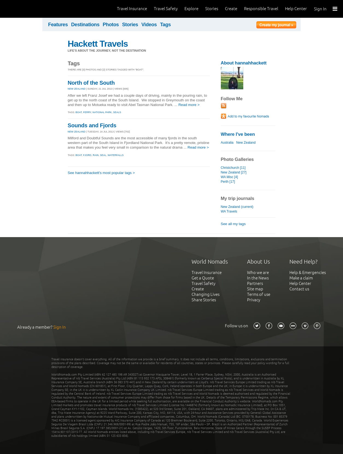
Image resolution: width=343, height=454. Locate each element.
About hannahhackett (244, 63)
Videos (149, 24)
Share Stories (204, 299)
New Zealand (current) (237, 207)
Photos (111, 24)
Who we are (258, 272)
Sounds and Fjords (92, 125)
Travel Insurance (132, 8)
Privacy (253, 299)
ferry (87, 112)
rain (96, 155)
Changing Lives (205, 294)
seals (117, 112)
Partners (255, 283)
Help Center (296, 8)
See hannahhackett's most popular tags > (101, 173)
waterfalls (116, 155)
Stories (211, 8)
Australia (227, 143)
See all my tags (233, 224)
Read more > (189, 105)
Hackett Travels (98, 44)
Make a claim (301, 278)
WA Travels (229, 211)
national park (102, 112)
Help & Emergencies (307, 272)
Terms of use (258, 294)
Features (58, 24)
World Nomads (28, 9)
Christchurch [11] (233, 168)
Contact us (299, 289)
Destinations (85, 24)
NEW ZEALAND (77, 88)
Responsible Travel (261, 8)
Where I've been (238, 134)
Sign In (320, 9)
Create (231, 8)
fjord (87, 155)
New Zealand (246, 143)
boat (78, 112)
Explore (191, 8)
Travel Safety (166, 8)
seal (103, 155)
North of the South (91, 83)
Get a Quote (203, 278)
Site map (255, 289)
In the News (258, 278)
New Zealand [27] (234, 172)
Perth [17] (228, 182)
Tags (165, 24)
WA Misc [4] (229, 177)
